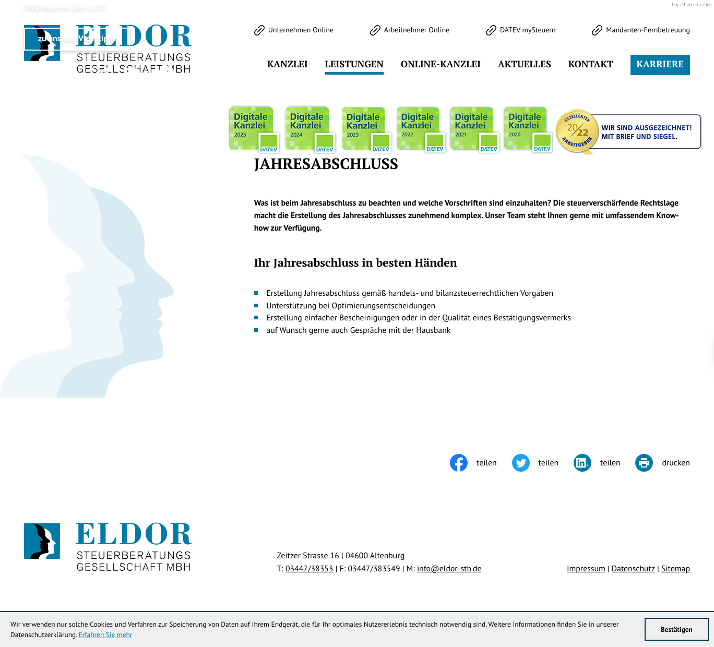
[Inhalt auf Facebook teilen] (480, 462)
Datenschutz (633, 569)
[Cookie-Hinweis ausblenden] (519, 352)
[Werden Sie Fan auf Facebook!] (66, 75)
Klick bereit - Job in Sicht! (623, 352)
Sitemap (675, 569)
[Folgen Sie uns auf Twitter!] (33, 75)
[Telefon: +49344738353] (309, 569)
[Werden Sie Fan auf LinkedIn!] (133, 75)
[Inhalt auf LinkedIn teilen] (604, 462)
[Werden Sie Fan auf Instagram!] (100, 75)
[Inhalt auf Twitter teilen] (543, 462)
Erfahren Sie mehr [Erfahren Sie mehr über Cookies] (106, 634)
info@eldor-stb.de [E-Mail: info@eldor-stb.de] (449, 569)
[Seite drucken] (662, 462)
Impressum (586, 569)
